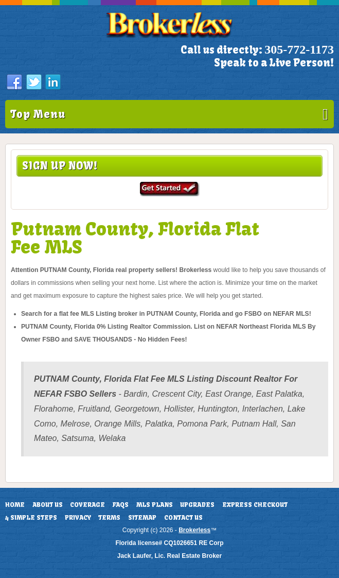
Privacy (78, 518)
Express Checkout (255, 505)
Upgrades (197, 505)
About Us (47, 505)
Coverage (87, 505)
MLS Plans (154, 505)
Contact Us (183, 518)
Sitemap (142, 518)
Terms (109, 518)
